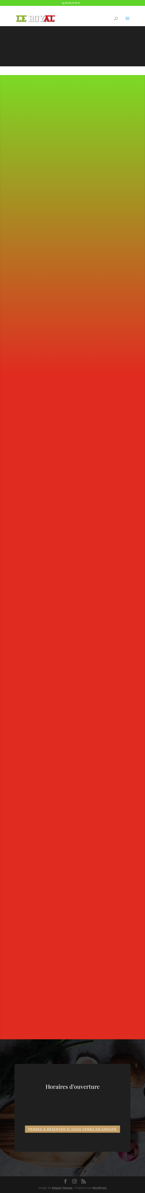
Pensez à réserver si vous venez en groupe (72, 1129)
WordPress (99, 1188)
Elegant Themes (62, 1188)
